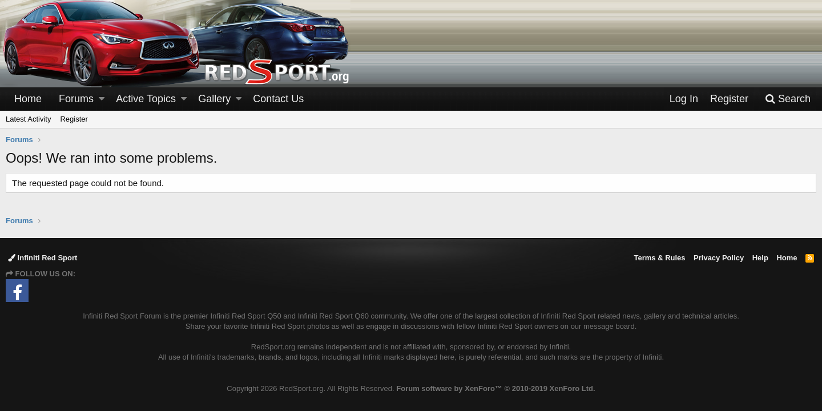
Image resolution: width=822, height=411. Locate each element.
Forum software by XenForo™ (495, 388)
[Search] (787, 99)
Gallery (214, 98)
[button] (101, 99)
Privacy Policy (719, 257)
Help (760, 257)
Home (28, 98)
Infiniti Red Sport (42, 257)
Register (73, 119)
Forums (76, 98)
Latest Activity (28, 119)
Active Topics (146, 98)
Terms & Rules (659, 257)
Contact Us (278, 98)
